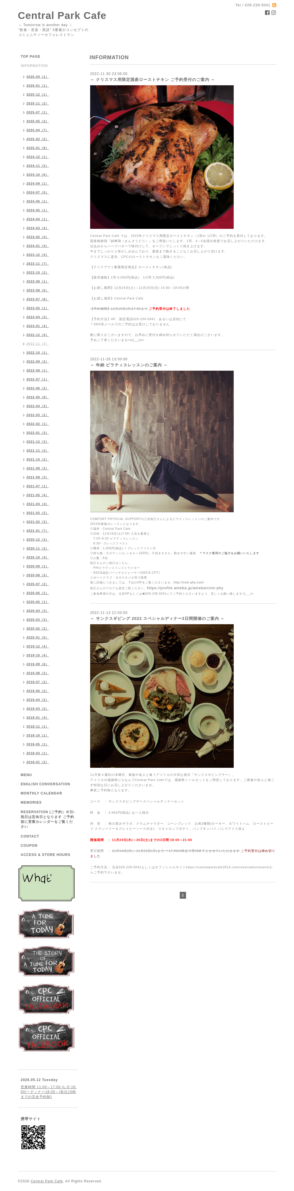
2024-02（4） (37, 237)
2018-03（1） (37, 753)
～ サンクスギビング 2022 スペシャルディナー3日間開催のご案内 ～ (157, 618)
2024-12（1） (37, 156)
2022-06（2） (37, 388)
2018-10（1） (37, 735)
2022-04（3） (37, 406)
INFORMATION (34, 66)
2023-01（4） (37, 326)
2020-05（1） (37, 602)
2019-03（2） (37, 708)
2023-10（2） (37, 272)
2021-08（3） (37, 477)
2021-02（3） (37, 521)
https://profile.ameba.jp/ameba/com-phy (185, 588)
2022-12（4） (37, 335)
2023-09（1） (37, 281)
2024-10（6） (37, 174)
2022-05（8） (37, 397)
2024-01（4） (37, 246)
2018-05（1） (37, 744)
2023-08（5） (37, 290)
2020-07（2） (37, 584)
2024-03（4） (37, 228)
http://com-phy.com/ (189, 582)
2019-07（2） (37, 682)
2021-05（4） (37, 495)
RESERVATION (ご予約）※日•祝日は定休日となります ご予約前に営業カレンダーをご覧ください (48, 819)
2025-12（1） (37, 94)
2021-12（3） (37, 441)
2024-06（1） (37, 201)
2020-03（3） (37, 619)
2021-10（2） (37, 459)
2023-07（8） (37, 299)
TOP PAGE (30, 57)
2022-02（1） (37, 424)
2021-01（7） (37, 530)
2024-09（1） (37, 183)
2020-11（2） (37, 548)
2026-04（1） (37, 76)
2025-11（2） (37, 103)
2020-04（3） (37, 610)
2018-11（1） (37, 726)
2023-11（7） (37, 263)
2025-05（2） (37, 121)
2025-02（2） (37, 139)
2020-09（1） (37, 566)
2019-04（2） (37, 699)
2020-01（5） (37, 637)
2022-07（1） (37, 379)
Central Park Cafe (62, 15)
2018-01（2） (37, 762)
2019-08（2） (37, 673)
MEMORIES (31, 803)
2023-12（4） (37, 254)
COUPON (29, 846)
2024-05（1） (37, 210)
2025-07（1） (37, 112)
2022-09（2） (37, 361)
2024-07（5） (37, 192)
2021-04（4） (37, 504)
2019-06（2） (37, 691)
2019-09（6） (37, 664)
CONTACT (30, 836)
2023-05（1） (37, 308)
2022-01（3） (37, 432)
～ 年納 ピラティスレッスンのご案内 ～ (129, 365)
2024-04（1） (37, 219)
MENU (26, 775)
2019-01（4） (37, 717)
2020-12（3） (37, 539)
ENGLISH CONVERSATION (45, 784)
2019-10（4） (37, 655)
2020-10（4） (37, 557)
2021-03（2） (37, 513)
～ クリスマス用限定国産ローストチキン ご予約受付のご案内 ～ (152, 79)
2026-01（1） (37, 85)
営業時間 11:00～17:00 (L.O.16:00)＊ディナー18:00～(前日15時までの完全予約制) (49, 1092)
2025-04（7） (37, 130)
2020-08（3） (37, 575)
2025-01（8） (37, 148)
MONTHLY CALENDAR (41, 793)
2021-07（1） (37, 486)
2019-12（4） (37, 646)
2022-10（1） (37, 352)
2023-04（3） (37, 317)
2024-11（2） (37, 165)
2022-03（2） (37, 415)
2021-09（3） (37, 468)
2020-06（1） (37, 593)
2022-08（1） (37, 370)
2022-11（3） (37, 343)
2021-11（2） (37, 450)
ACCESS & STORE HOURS (45, 855)
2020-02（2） (37, 628)
